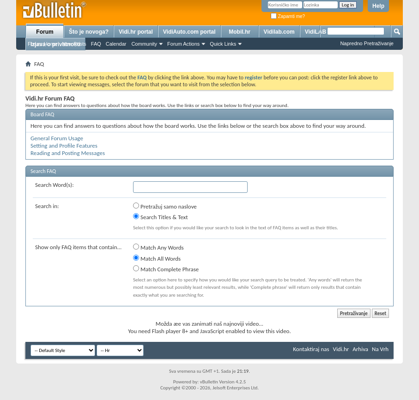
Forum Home (42, 44)
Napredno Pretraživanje (367, 43)
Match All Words (157, 258)
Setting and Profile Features (63, 145)
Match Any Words (158, 247)
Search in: (47, 206)
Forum (44, 32)
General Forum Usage (56, 138)
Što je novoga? (89, 32)
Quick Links (223, 44)
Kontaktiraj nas (311, 349)
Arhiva (360, 349)
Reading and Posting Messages (67, 152)
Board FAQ (42, 114)
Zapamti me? (288, 16)
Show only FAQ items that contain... (78, 247)
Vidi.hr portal (136, 32)
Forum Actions (183, 44)
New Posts (74, 44)
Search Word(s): (54, 184)
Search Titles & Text (160, 217)
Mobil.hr (239, 32)
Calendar (116, 44)
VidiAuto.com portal (189, 32)
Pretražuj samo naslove (165, 206)
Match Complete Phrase (166, 269)
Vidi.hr (341, 349)
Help (378, 6)
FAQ (96, 44)
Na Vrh (380, 349)
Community (144, 44)
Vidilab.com (279, 32)
